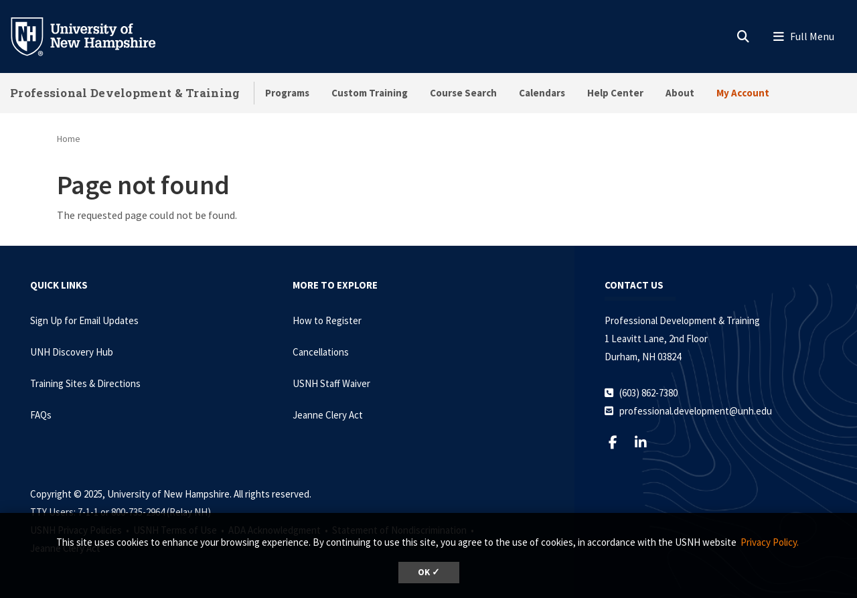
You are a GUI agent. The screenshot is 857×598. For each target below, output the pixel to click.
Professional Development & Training (125, 92)
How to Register (327, 320)
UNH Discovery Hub (71, 352)
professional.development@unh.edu (695, 410)
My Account (742, 92)
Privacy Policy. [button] (770, 542)
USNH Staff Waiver (331, 383)
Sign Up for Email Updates (84, 320)
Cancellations (321, 352)
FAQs (41, 414)
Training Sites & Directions (85, 383)
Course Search (463, 92)
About (680, 92)
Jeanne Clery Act (328, 414)
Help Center (615, 92)
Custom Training (369, 92)
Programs (287, 92)
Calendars (542, 92)
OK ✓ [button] (429, 572)
